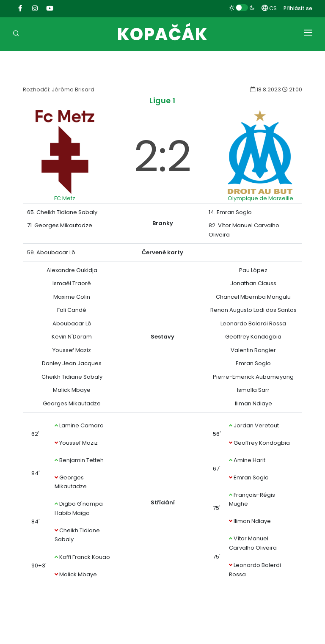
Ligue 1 (162, 100)
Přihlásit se (298, 8)
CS (269, 8)
